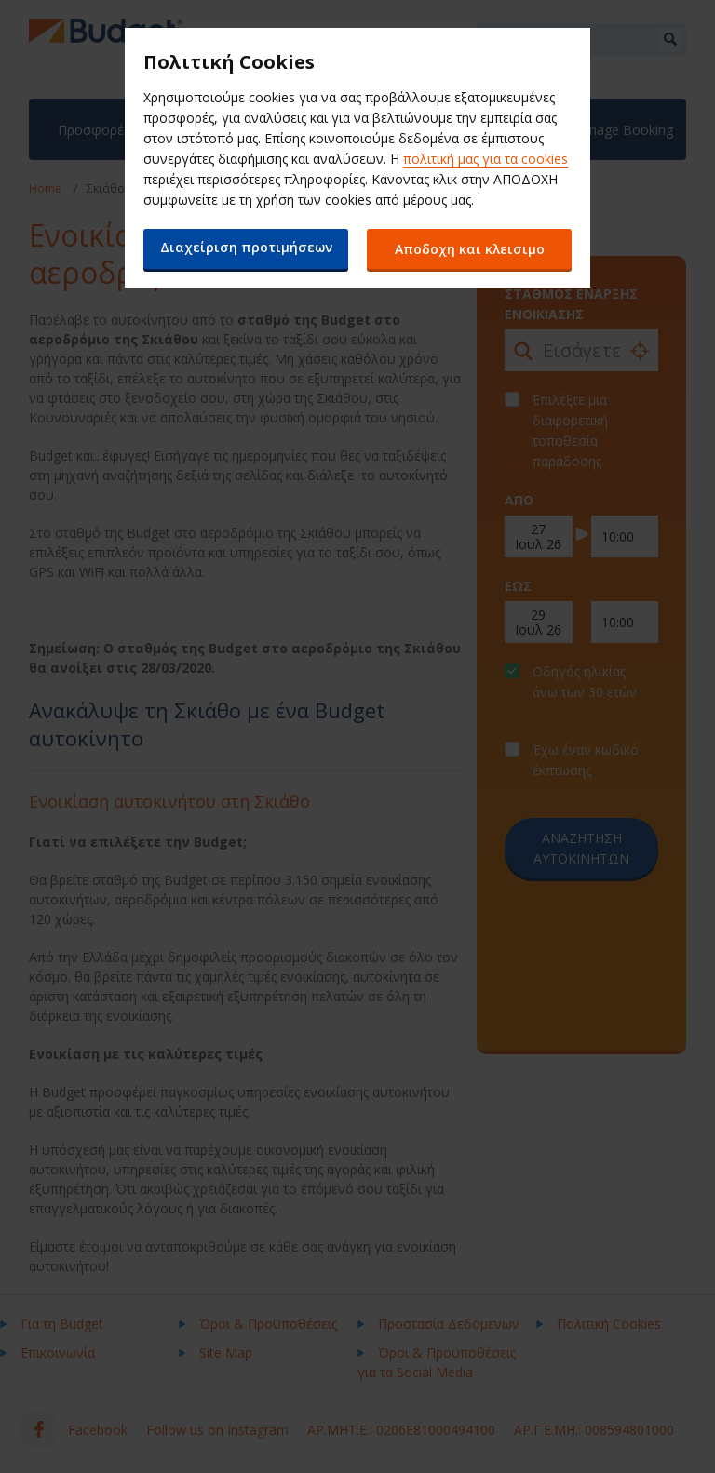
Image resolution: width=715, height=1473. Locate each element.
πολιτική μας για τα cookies (485, 158)
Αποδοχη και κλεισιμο (470, 249)
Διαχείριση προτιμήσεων (246, 247)
